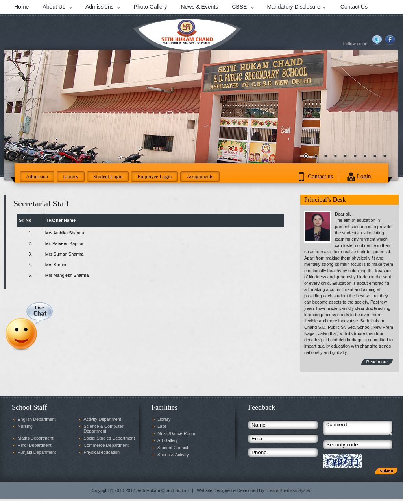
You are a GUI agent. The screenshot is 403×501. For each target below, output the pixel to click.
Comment (358, 429)
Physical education (102, 452)
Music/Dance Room (176, 433)
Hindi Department (35, 445)
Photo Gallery (150, 7)
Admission (37, 176)
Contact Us (354, 7)
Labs (162, 426)
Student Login (107, 176)
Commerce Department (106, 445)
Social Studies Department (109, 438)
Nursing (25, 426)
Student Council (172, 447)
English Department (37, 419)
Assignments (200, 176)
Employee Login (154, 176)
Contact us (320, 176)
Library (70, 176)
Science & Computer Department (104, 428)
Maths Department (35, 438)
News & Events (199, 7)
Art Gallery (167, 440)
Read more (377, 361)
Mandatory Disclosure (293, 7)
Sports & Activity (173, 454)
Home (21, 7)
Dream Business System (288, 492)
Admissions (99, 7)
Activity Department (102, 419)
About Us (54, 7)
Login (364, 176)
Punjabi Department (37, 452)
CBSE (239, 7)
